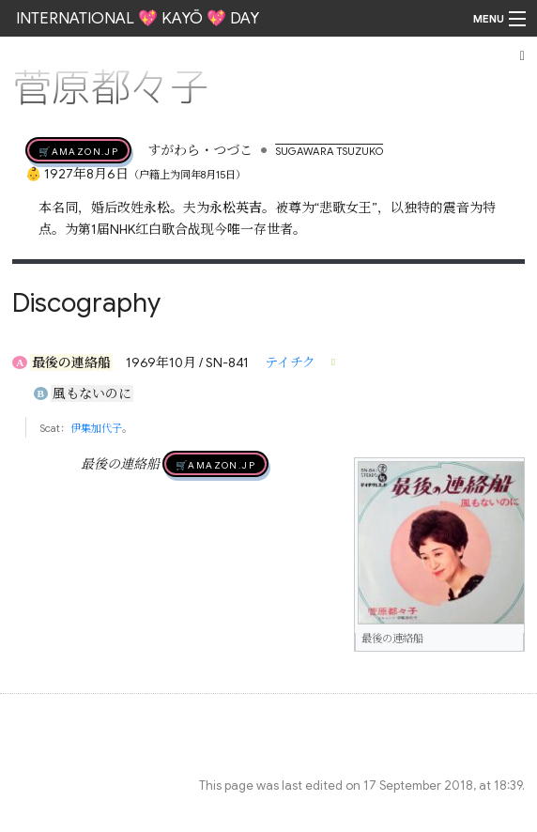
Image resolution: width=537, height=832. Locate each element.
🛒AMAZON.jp (78, 150)
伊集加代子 (96, 428)
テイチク (290, 362)
